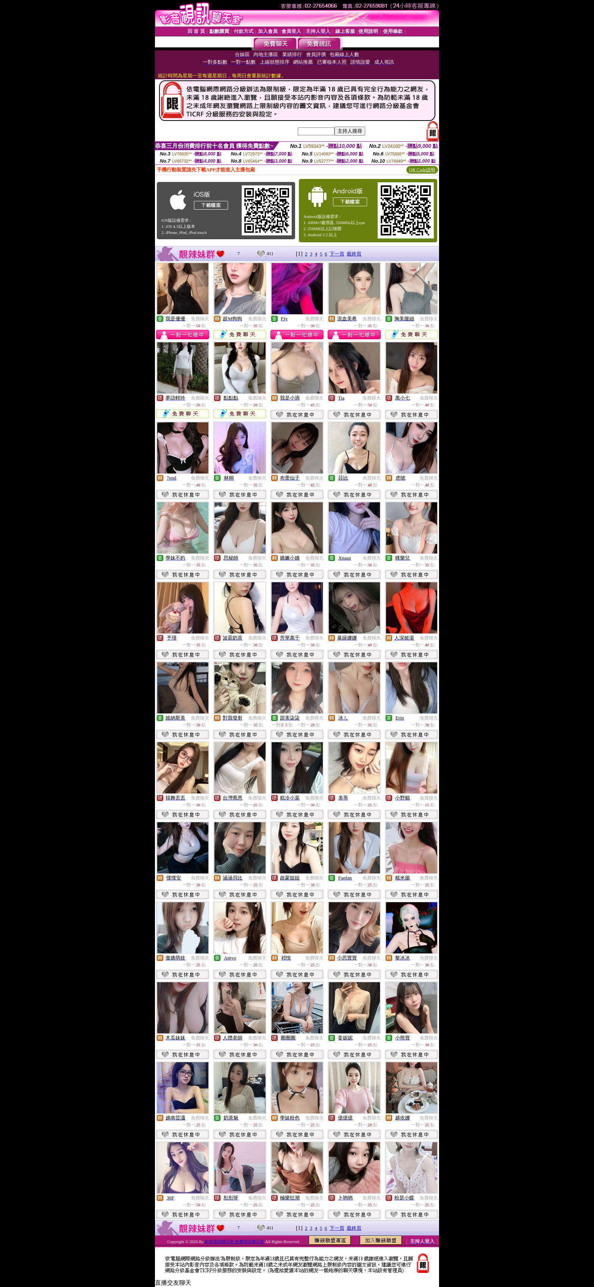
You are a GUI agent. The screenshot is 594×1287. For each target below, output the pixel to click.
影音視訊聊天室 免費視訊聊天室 (234, 1241)
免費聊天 (200, 318)
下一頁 (337, 254)
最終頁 (354, 254)
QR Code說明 (422, 169)
